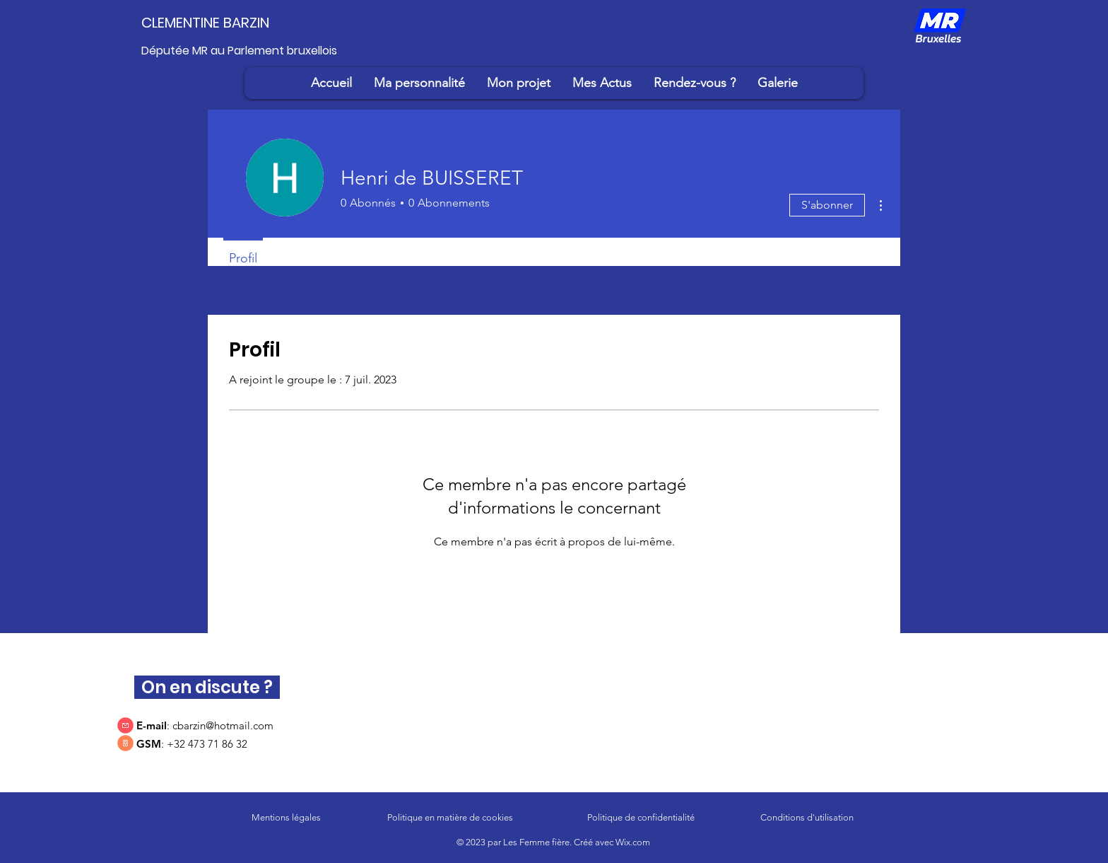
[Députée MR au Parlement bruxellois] (247, 51)
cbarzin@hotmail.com (222, 725)
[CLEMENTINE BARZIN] (226, 22)
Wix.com (632, 842)
